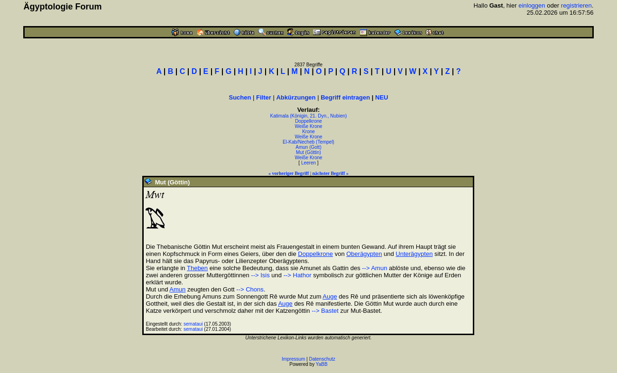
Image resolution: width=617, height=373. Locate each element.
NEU (381, 97)
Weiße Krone (308, 126)
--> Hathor (298, 275)
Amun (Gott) (308, 147)
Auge (329, 296)
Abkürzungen (295, 97)
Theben (197, 268)
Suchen (240, 97)
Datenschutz (322, 359)
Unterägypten (414, 253)
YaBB (322, 364)
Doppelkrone (308, 121)
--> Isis (260, 275)
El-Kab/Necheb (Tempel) (308, 142)
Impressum (293, 359)
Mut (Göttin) (308, 152)
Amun (177, 289)
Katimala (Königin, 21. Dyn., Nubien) (308, 115)
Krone (308, 131)
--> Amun (374, 268)
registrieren (576, 5)
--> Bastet (325, 310)
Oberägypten (364, 253)
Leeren (308, 162)
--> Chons (249, 289)
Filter (263, 97)
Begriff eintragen (345, 97)
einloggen (531, 5)
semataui (193, 324)
